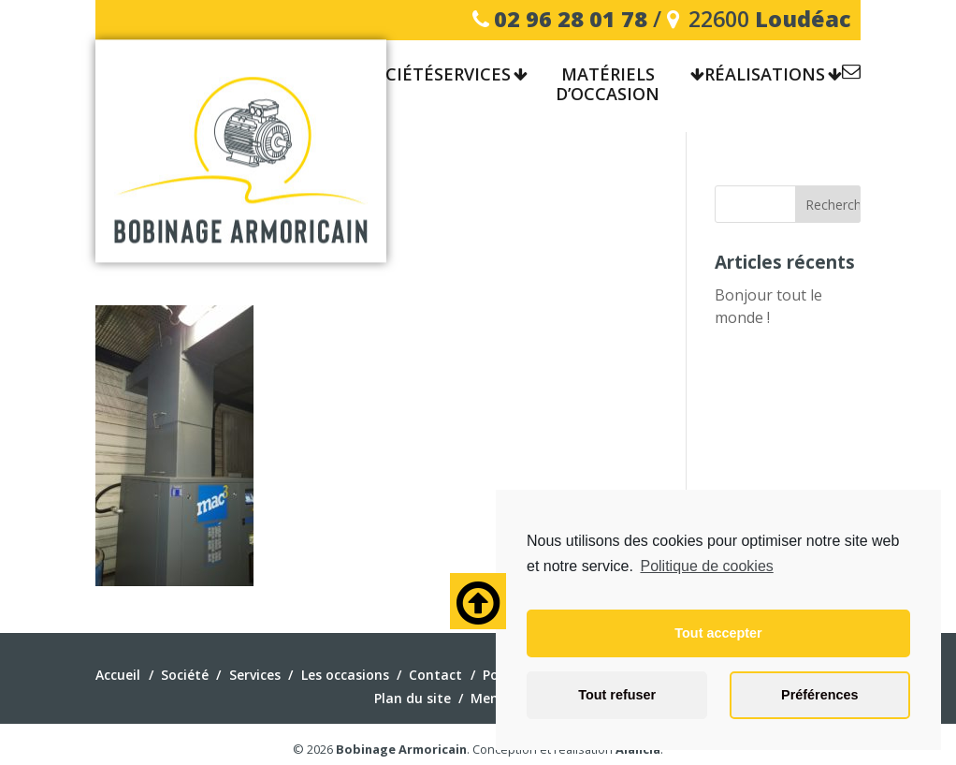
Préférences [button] (819, 694)
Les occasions (345, 675)
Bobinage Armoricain (401, 749)
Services (472, 75)
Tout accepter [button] (717, 632)
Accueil (117, 675)
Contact (851, 74)
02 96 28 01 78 (570, 19)
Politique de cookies (706, 566)
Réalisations (764, 75)
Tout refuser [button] (617, 694)
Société (398, 75)
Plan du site (412, 698)
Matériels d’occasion (607, 85)
